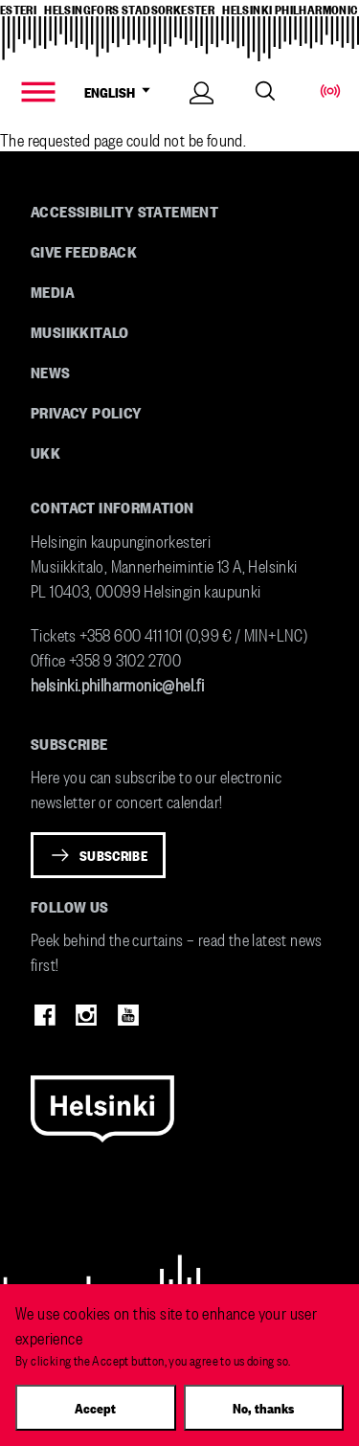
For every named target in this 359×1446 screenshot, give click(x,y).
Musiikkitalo (80, 331)
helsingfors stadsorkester (129, 8)
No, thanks (263, 1407)
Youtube (128, 1015)
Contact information (112, 506)
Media (53, 291)
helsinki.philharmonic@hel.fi (117, 683)
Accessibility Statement (124, 210)
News (51, 371)
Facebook (45, 1015)
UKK (45, 452)
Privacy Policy (87, 411)
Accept (95, 1407)
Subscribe (113, 855)
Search (265, 91)
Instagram (86, 1015)
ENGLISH (121, 92)
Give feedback (84, 250)
